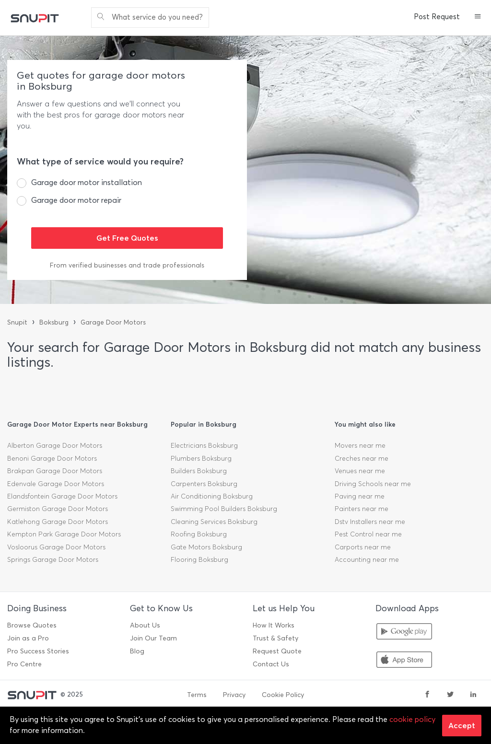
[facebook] (427, 695)
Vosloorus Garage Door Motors (56, 547)
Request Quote (277, 651)
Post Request (437, 16)
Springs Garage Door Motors (52, 560)
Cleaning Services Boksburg (214, 522)
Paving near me (360, 496)
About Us (145, 625)
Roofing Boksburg (199, 534)
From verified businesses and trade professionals (127, 265)
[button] (478, 17)
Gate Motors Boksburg (206, 547)
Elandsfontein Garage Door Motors (62, 496)
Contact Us (271, 664)
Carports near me (363, 547)
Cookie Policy (283, 695)
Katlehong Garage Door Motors (57, 522)
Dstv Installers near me (370, 522)
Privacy (234, 695)
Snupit (17, 322)
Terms (197, 695)
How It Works (273, 625)
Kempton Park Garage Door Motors (64, 534)
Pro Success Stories (38, 651)
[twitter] (450, 695)
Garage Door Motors (113, 322)
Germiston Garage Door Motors (57, 509)
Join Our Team (153, 638)
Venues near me (360, 471)
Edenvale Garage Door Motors (55, 484)
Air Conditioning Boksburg (212, 496)
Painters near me (361, 509)
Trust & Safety (275, 638)
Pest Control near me (368, 534)
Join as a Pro (28, 638)
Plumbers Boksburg (201, 458)
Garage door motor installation (86, 182)
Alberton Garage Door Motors (54, 446)
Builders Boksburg (199, 471)
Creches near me (361, 458)
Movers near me (360, 446)
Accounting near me (367, 560)
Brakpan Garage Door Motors (54, 471)
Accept (461, 725)
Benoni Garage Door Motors (52, 458)
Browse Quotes (32, 625)
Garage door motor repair (76, 200)
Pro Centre (24, 664)
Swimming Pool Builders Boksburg (224, 509)
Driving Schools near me (373, 484)
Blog (137, 651)
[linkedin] (473, 695)
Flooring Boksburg (199, 560)
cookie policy (412, 719)
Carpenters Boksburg (204, 484)
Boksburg (54, 322)
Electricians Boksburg (204, 446)
